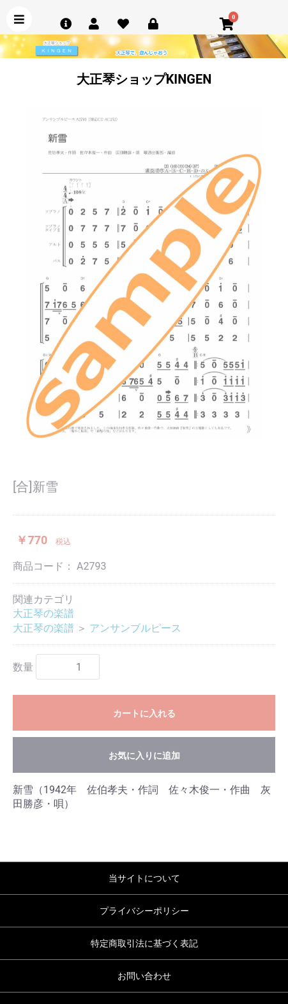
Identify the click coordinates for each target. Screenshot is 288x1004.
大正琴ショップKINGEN (144, 79)
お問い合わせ (144, 976)
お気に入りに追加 (144, 755)
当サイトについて (144, 878)
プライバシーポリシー (144, 911)
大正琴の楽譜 (43, 613)
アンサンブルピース (135, 628)
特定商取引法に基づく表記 (144, 943)
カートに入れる (144, 713)
